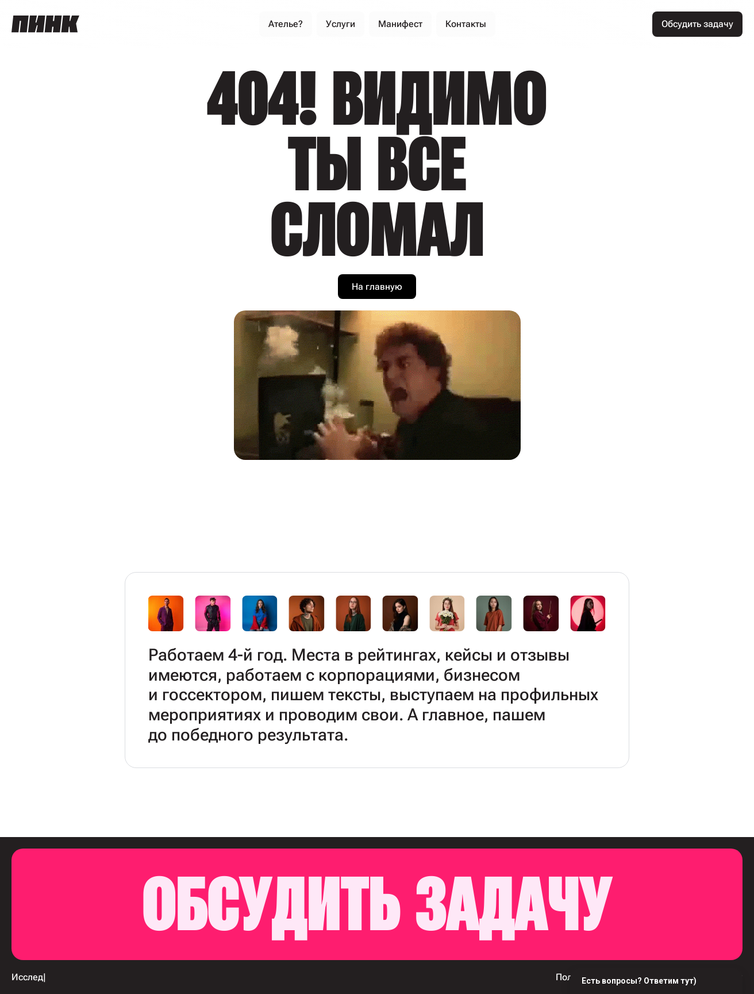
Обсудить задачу (377, 904)
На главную (377, 286)
